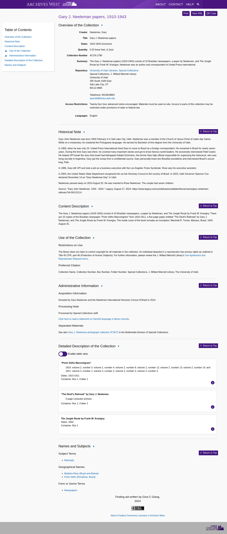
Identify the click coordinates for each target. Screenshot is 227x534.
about (160, 4)
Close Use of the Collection (93, 238)
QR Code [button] (211, 13)
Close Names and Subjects (93, 446)
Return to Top (208, 131)
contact (176, 4)
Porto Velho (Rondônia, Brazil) (79, 477)
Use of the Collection (20, 51)
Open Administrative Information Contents (6, 56)
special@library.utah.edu (102, 98)
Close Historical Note (84, 132)
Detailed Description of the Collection (24, 60)
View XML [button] (197, 13)
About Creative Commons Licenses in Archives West (138, 515)
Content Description (15, 46)
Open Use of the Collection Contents (6, 51)
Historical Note (12, 41)
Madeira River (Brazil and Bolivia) (81, 473)
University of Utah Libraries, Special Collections (114, 70)
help (190, 4)
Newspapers (70, 490)
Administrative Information (22, 55)
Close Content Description (92, 206)
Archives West (43, 4)
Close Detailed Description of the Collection (118, 346)
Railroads (69, 460)
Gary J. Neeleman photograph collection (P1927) (93, 332)
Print (186, 13)
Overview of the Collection (18, 37)
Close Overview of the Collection (102, 25)
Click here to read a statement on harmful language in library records (93, 319)
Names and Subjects (15, 65)
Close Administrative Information (101, 286)
